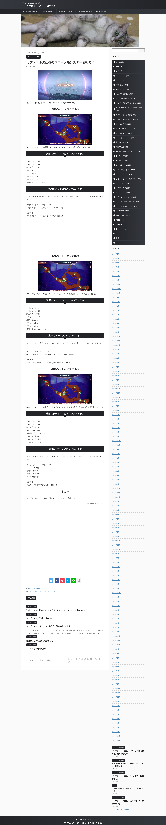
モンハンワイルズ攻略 (30, 11)
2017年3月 (115, 720)
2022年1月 (115, 481)
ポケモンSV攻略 (101, 11)
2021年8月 (115, 503)
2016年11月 (116, 738)
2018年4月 (115, 668)
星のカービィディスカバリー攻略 (126, 176)
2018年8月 (115, 651)
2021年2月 (115, 529)
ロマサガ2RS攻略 (121, 208)
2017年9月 (115, 699)
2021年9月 (115, 499)
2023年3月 (115, 425)
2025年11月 (116, 286)
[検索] (141, 50)
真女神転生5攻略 (120, 144)
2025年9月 (115, 295)
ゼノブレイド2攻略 (121, 185)
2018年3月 (115, 673)
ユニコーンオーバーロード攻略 (125, 199)
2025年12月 (116, 282)
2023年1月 (115, 434)
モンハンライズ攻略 (122, 121)
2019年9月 (115, 594)
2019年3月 (115, 620)
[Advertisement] (65, 235)
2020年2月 (115, 581)
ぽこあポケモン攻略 (122, 162)
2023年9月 (115, 399)
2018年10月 (116, 642)
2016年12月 (116, 733)
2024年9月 (115, 347)
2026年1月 (115, 277)
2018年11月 (116, 638)
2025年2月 (115, 325)
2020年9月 (115, 551)
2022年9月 (115, 447)
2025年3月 (115, 321)
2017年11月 (116, 690)
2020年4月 (115, 573)
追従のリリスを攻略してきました (39, 640)
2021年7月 (115, 507)
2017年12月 (116, 686)
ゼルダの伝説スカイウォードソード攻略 (128, 107)
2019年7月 (115, 603)
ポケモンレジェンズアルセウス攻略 (127, 149)
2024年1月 (115, 382)
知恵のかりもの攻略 (65, 11)
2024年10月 (116, 342)
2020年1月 (115, 586)
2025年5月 (115, 312)
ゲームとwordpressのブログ (83, 814)
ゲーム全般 (119, 62)
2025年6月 (115, 308)
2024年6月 (115, 360)
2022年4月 (115, 468)
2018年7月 (115, 655)
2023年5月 (115, 416)
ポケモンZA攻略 (120, 158)
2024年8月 (115, 351)
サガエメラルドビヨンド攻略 (124, 203)
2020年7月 (115, 560)
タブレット (119, 240)
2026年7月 (115, 251)
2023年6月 (115, 412)
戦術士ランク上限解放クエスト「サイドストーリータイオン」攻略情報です (54, 610)
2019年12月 (116, 590)
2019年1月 (115, 629)
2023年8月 (115, 403)
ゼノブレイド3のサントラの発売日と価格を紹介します (46, 626)
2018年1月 (115, 681)
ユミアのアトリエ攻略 (122, 171)
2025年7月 (115, 303)
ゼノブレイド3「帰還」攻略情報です (40, 618)
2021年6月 (115, 512)
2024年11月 (116, 338)
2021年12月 (116, 486)
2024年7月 (115, 355)
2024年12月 (116, 334)
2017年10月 (116, 694)
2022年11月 (116, 442)
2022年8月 (115, 451)
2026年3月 (115, 269)
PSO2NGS (118, 217)
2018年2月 (115, 677)
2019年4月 (115, 616)
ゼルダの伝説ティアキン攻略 (124, 98)
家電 (116, 235)
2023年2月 (115, 429)
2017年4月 (115, 716)
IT (116, 231)
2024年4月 (115, 369)
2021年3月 (115, 525)
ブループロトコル (121, 80)
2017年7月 (115, 703)
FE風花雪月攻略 (120, 85)
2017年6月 (115, 707)
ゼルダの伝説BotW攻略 (123, 94)
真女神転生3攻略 (120, 139)
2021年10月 (116, 494)
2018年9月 (115, 646)
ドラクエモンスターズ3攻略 (124, 194)
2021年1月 (115, 534)
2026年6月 (115, 256)
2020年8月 (115, 555)
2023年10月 (116, 395)
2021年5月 (115, 516)
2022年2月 (115, 477)
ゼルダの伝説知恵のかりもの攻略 (126, 103)
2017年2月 (115, 725)
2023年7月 (115, 408)
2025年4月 (115, 316)
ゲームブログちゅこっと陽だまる (38, 6)
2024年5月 (115, 364)
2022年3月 (115, 473)
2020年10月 (116, 547)
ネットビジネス (120, 226)
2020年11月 (116, 542)
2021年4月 (115, 521)
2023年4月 (115, 421)
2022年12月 (116, 438)
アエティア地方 (34, 591)
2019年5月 (115, 612)
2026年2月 (115, 273)
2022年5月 (115, 464)
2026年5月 (115, 260)
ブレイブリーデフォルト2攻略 (125, 117)
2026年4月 (115, 264)
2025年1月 (115, 329)
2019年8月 (115, 599)
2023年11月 (116, 390)
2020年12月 (116, 538)
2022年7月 (115, 455)
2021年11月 (116, 490)
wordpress (118, 222)
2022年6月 (115, 460)
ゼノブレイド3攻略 (34, 588)
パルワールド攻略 (121, 76)
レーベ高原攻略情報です (35, 648)
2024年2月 (115, 377)
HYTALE (118, 66)
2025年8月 (115, 299)
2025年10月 (116, 290)
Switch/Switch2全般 (121, 212)
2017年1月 (115, 729)
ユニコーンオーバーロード (83, 11)
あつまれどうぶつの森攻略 (124, 112)
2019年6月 (115, 607)
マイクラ (118, 71)
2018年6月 (115, 660)
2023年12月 (116, 386)
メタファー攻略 (48, 11)
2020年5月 (115, 568)
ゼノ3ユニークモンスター (48, 591)
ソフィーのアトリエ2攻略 (123, 167)
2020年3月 (115, 577)
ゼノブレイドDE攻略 (122, 181)
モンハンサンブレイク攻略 (124, 126)
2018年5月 (115, 664)
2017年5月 (115, 712)
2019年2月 (115, 625)
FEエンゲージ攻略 (121, 89)
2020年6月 (115, 564)
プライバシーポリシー (121, 805)
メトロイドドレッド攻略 (123, 135)
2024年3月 (115, 373)
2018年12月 (116, 633)
